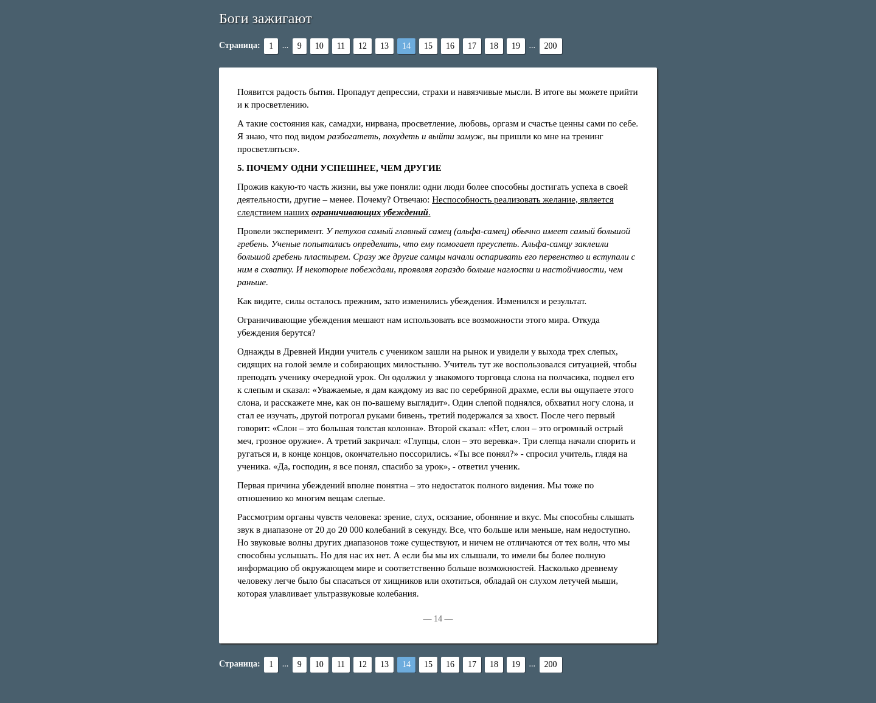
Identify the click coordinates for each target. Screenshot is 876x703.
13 (384, 45)
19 (516, 45)
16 (450, 45)
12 (362, 45)
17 (472, 45)
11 (341, 45)
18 (494, 45)
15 (428, 45)
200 (550, 45)
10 (319, 45)
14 (406, 45)
